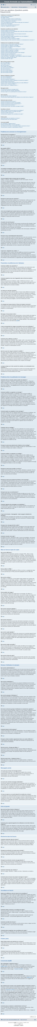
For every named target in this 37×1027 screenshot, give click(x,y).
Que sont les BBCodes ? (5, 62)
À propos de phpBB (18, 968)
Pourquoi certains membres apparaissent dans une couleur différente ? (14, 82)
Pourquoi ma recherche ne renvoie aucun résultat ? (11, 102)
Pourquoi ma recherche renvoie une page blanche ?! (11, 103)
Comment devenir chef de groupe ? (8, 81)
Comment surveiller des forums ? (7, 112)
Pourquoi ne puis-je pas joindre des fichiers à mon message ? (13, 52)
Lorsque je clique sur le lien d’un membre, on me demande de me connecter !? (18, 39)
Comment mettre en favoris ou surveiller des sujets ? (11, 111)
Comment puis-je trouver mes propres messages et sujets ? (12, 106)
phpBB (17, 320)
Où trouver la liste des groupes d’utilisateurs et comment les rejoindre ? (14, 80)
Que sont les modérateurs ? (6, 77)
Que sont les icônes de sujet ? (7, 72)
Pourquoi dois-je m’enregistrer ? (7, 16)
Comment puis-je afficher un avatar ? (8, 37)
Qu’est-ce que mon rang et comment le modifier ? (10, 38)
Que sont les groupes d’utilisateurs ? (8, 79)
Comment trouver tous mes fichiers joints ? (9, 119)
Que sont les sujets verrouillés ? (7, 71)
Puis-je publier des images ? (6, 66)
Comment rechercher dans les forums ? (8, 101)
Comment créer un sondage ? (6, 47)
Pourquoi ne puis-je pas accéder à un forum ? (10, 51)
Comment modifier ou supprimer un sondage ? (10, 50)
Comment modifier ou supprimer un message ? (10, 45)
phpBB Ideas (29, 977)
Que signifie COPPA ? (5, 17)
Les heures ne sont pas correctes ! (7, 32)
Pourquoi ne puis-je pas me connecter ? (8, 21)
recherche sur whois (10, 989)
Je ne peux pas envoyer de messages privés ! (10, 89)
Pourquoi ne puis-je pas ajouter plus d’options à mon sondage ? (13, 48)
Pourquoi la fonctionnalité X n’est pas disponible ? (10, 124)
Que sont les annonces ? (6, 68)
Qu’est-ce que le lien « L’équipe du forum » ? (9, 85)
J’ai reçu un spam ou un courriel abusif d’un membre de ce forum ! (14, 91)
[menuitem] (4, 5)
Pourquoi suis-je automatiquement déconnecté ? (10, 24)
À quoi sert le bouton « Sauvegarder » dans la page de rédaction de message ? (16, 56)
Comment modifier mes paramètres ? (8, 30)
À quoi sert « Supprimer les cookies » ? (8, 26)
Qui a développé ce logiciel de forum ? (8, 123)
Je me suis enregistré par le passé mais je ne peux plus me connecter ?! (15, 22)
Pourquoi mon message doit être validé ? (9, 57)
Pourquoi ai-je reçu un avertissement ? (8, 53)
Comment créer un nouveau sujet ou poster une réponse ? (12, 44)
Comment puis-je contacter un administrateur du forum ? (12, 127)
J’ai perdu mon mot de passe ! (7, 23)
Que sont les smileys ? (5, 65)
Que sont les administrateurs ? (7, 76)
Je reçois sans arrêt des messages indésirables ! (10, 90)
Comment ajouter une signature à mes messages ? (11, 46)
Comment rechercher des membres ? (8, 104)
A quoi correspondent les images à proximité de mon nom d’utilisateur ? (15, 36)
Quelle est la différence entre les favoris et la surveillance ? (12, 110)
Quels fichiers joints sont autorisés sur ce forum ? (10, 118)
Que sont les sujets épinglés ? (7, 70)
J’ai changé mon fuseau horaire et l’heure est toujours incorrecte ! (13, 33)
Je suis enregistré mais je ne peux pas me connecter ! (11, 19)
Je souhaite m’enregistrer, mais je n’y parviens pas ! (11, 18)
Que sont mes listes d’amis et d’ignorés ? (9, 95)
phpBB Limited (4, 966)
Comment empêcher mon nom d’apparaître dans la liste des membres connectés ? (17, 31)
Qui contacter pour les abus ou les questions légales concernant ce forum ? (15, 125)
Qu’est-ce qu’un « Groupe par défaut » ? (9, 83)
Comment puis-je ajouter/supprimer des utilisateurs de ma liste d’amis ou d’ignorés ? (17, 97)
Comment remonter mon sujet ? (7, 58)
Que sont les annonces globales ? (7, 67)
